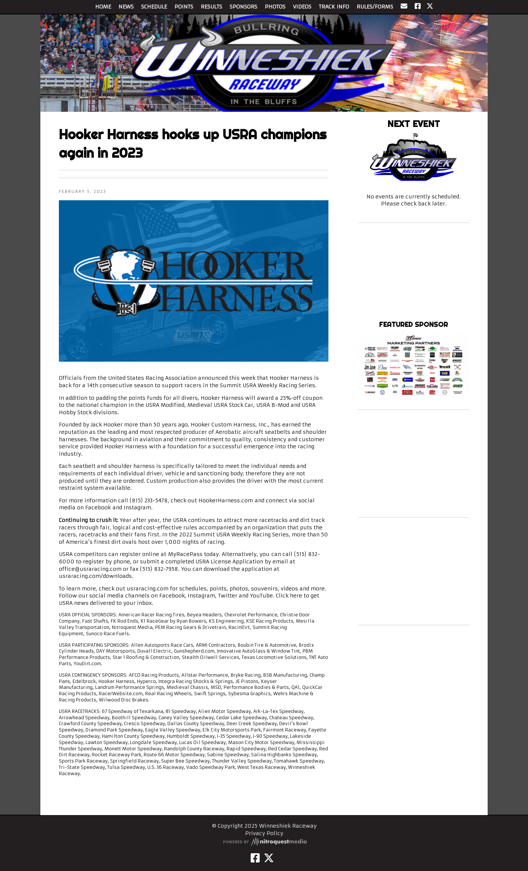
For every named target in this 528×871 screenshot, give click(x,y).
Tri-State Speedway (82, 767)
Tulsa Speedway (126, 767)
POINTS (183, 6)
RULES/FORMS (375, 6)
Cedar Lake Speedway (241, 717)
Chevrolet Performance (250, 614)
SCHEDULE (154, 6)
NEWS (126, 6)
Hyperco (146, 681)
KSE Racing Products (269, 621)
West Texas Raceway (261, 767)
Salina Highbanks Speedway (284, 754)
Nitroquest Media (132, 627)
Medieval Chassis (187, 687)
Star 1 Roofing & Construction (146, 657)
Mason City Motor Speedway (261, 742)
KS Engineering (226, 621)
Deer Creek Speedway (252, 723)
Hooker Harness (116, 681)
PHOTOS (275, 6)
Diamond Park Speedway (114, 730)
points (218, 588)
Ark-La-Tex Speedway (278, 711)
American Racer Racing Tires (151, 614)
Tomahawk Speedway (299, 761)
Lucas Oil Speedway (202, 742)
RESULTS (211, 6)
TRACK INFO (334, 6)
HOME (103, 6)
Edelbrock (84, 681)
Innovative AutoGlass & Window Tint (258, 651)
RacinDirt (239, 627)
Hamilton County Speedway (133, 736)
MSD (216, 687)
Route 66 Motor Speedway (174, 754)
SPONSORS (243, 6)
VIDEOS (302, 6)
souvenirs (264, 588)
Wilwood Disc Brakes (123, 700)
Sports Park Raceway (83, 761)
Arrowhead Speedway (84, 717)
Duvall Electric (154, 651)
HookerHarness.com (225, 500)
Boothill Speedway (134, 717)
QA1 (295, 687)
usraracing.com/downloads (95, 576)
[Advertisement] (413, 463)
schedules (193, 588)
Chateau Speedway (291, 717)
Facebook (98, 507)
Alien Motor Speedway (224, 711)
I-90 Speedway (270, 736)
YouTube (261, 595)
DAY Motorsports (115, 651)
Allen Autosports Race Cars (162, 645)
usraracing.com (147, 588)
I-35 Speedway (234, 736)
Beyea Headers (204, 614)
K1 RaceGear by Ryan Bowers (173, 621)
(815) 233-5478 (149, 500)
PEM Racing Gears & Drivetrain (190, 627)
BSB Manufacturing (285, 675)
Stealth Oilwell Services (210, 657)
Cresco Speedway (144, 723)
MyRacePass (185, 554)
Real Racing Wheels (168, 693)
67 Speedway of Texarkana (132, 711)
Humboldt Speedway (191, 736)
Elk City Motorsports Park (232, 730)
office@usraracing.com (90, 569)
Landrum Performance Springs (129, 687)
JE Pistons (246, 681)
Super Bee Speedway (185, 761)
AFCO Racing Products (154, 675)
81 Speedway (181, 711)
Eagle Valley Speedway (172, 730)
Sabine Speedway (228, 754)
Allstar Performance (204, 675)
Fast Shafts (95, 621)
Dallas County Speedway (195, 723)
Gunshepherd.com (194, 651)
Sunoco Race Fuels (107, 633)
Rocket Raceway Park (116, 754)
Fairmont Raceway (284, 730)
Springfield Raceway (134, 761)
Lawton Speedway (107, 742)
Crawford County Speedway (90, 723)
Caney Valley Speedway (186, 717)
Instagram (137, 507)
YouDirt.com (87, 663)
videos (289, 588)
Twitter (227, 595)
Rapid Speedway (246, 748)
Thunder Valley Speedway (242, 761)
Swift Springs (209, 693)
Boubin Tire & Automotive (267, 645)
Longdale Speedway (153, 742)
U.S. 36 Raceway (165, 767)
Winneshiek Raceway (413, 311)
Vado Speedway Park (210, 767)
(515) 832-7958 (159, 569)
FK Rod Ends (124, 621)
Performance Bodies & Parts (256, 687)
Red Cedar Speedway (292, 748)
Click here (289, 595)
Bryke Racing (246, 675)
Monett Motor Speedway (133, 748)
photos (239, 588)
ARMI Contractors (215, 645)
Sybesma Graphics (249, 693)
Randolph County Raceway (194, 748)
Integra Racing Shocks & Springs (195, 681)
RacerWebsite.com (121, 693)
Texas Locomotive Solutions (274, 657)
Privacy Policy (264, 833)
